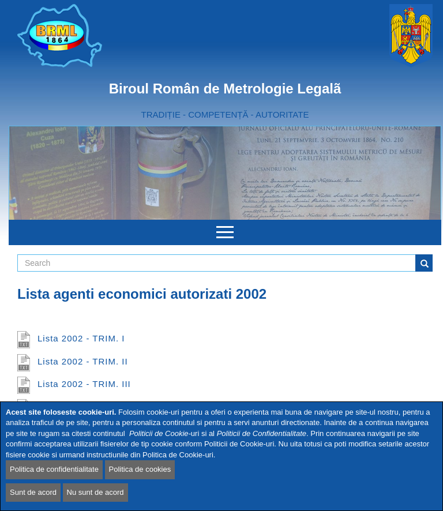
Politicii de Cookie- (160, 433)
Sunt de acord (33, 492)
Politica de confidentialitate (54, 469)
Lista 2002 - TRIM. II (82, 361)
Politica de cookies (140, 469)
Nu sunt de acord (95, 492)
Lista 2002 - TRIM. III (84, 384)
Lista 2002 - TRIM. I (81, 338)
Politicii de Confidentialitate (261, 433)
